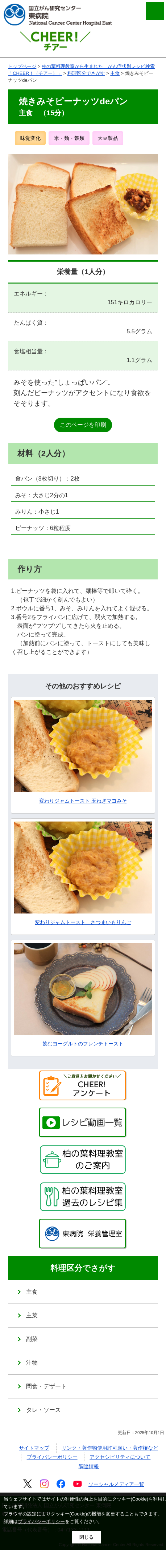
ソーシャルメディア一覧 (116, 1484)
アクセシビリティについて (120, 1457)
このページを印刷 (83, 425)
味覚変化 (30, 138)
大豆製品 (107, 138)
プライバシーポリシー (52, 1457)
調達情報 (89, 1466)
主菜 (32, 1315)
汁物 (32, 1363)
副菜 (32, 1339)
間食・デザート (46, 1386)
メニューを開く (155, 11)
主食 (115, 73)
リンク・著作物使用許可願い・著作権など (110, 1448)
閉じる (86, 1537)
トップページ (22, 66)
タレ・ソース (43, 1410)
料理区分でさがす (86, 73)
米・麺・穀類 (69, 138)
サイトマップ (34, 1448)
